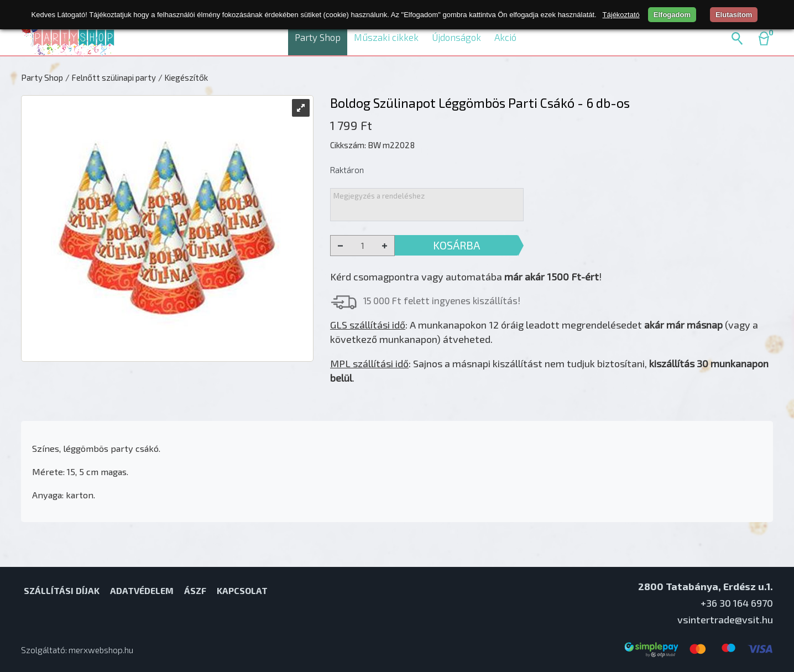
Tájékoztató (621, 15)
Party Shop (318, 37)
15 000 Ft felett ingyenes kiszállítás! (441, 300)
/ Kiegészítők (183, 77)
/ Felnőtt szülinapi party (110, 77)
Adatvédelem (142, 590)
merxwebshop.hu (101, 650)
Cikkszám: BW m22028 (372, 145)
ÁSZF (195, 590)
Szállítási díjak (62, 590)
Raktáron (347, 170)
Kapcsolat (242, 590)
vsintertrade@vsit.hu (725, 619)
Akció (505, 37)
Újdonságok (456, 37)
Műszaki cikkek (386, 37)
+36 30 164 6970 (737, 603)
